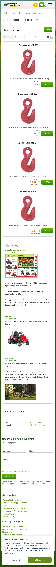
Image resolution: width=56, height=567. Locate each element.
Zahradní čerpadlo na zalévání (14, 508)
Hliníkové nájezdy (9, 514)
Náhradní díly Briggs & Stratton (15, 503)
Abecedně (39, 37)
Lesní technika (15, 13)
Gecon (8, 316)
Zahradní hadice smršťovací (13, 535)
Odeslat (9, 476)
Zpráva (5, 459)
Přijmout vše (39, 560)
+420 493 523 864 (35, 422)
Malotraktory (7, 532)
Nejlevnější (19, 37)
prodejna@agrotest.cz (36, 425)
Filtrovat (48, 29)
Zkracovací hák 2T (28, 45)
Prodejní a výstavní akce (15, 250)
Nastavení (16, 560)
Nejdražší (29, 37)
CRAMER (9, 358)
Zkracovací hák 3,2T (28, 94)
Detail (47, 84)
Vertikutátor (7, 506)
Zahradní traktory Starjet (12, 500)
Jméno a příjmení (9, 443)
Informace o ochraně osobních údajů (16, 471)
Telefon (31, 451)
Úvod (5, 13)
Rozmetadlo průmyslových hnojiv (15, 511)
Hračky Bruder (8, 517)
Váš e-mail (6, 451)
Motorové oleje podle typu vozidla (15, 529)
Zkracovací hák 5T (28, 143)
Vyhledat (35, 5)
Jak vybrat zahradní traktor (12, 526)
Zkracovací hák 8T (28, 191)
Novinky (14, 245)
